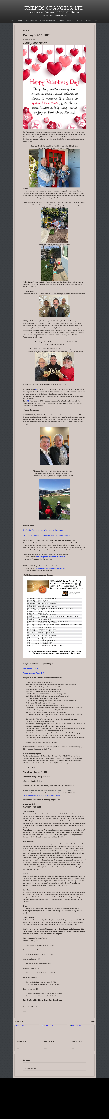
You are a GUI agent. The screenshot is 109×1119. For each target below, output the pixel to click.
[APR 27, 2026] (27, 1031)
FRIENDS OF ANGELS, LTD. (54, 8)
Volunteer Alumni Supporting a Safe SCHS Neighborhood (54, 12)
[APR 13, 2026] (82, 1031)
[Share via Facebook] (24, 1006)
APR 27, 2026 (21, 1041)
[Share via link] (36, 1006)
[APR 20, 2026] (54, 1031)
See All (93, 1021)
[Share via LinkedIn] (32, 1006)
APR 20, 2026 (49, 1041)
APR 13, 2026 (76, 1041)
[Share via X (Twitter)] (28, 1006)
